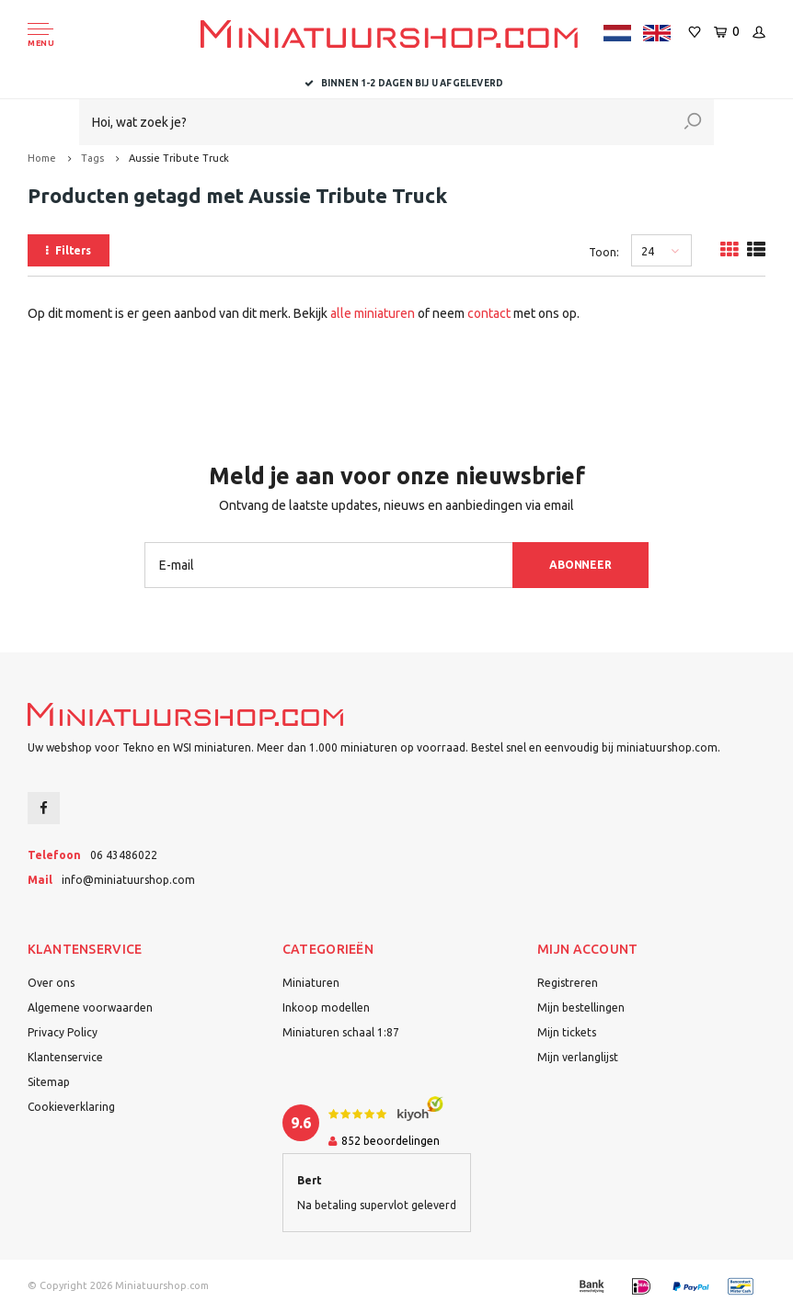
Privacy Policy (63, 1032)
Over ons (51, 983)
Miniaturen (310, 983)
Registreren (567, 983)
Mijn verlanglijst (577, 1057)
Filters (68, 250)
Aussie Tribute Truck (179, 158)
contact (489, 313)
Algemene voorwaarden (90, 1007)
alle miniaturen (372, 313)
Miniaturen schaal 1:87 (340, 1032)
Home (42, 158)
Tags (92, 158)
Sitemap (49, 1082)
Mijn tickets (566, 1032)
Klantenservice (65, 1057)
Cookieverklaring (71, 1107)
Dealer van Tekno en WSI (396, 83)
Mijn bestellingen (581, 1007)
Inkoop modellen (326, 1007)
